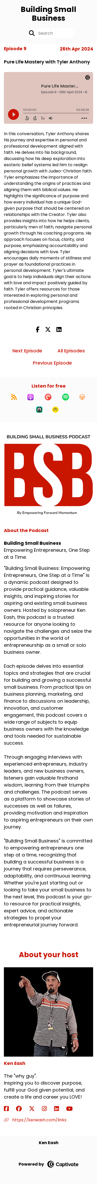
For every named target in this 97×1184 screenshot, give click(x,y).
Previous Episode (52, 363)
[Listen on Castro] (39, 409)
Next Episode (27, 350)
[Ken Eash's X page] (35, 1109)
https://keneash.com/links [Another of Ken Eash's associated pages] (35, 1120)
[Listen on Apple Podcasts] (31, 397)
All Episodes (71, 350)
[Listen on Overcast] (82, 397)
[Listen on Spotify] (65, 397)
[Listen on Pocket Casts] (48, 397)
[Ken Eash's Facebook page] (9, 1109)
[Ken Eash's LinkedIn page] (59, 1109)
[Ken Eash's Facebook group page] (22, 1109)
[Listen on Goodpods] (55, 409)
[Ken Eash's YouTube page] (72, 1109)
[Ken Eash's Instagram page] (47, 1109)
